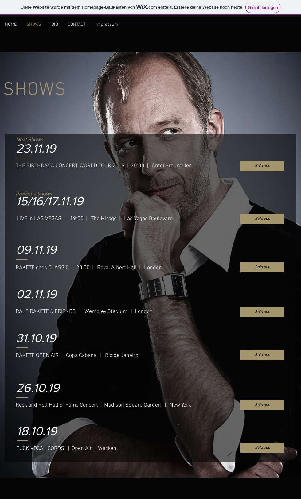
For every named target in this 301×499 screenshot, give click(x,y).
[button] (262, 219)
